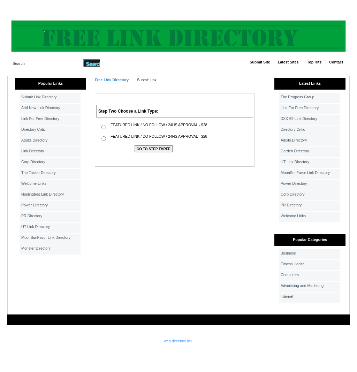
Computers (290, 275)
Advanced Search (118, 62)
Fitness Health (292, 264)
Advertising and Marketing (302, 285)
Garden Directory (295, 151)
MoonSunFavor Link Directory (45, 237)
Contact (336, 62)
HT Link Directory (35, 227)
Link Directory (32, 151)
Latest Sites (288, 62)
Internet (287, 296)
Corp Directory (33, 162)
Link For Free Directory (40, 118)
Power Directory (34, 205)
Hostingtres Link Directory (42, 194)
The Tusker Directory (38, 172)
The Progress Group (297, 97)
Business (288, 253)
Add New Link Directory (40, 108)
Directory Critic (33, 129)
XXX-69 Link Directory (299, 118)
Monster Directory (36, 248)
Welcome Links (33, 183)
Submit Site (260, 62)
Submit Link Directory (38, 97)
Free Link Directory (112, 80)
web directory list (177, 341)
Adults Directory (34, 140)
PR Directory (31, 216)
